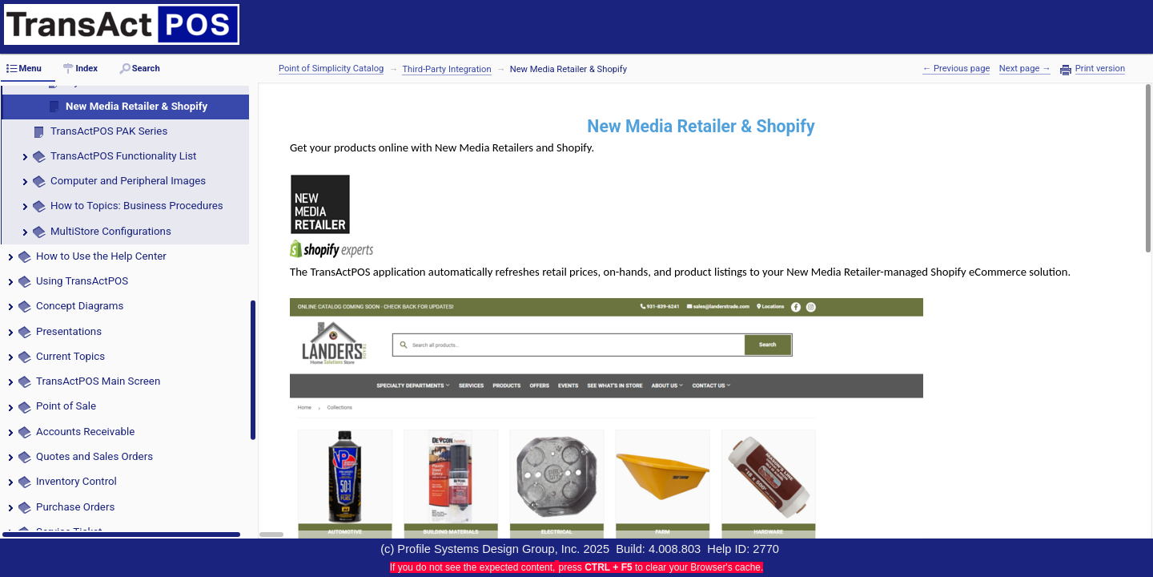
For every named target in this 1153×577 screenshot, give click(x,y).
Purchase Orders (75, 507)
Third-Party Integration (446, 69)
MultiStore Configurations (110, 231)
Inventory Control (76, 481)
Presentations (69, 331)
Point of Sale (67, 406)
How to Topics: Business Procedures (136, 206)
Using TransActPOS (82, 281)
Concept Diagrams (79, 306)
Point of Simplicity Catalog (331, 68)
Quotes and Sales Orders (94, 456)
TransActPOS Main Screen (98, 381)
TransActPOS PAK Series (108, 131)
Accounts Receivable (85, 432)
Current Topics (70, 356)
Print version (1100, 69)
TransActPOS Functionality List (123, 156)
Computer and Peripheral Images (128, 181)
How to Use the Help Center (101, 256)
